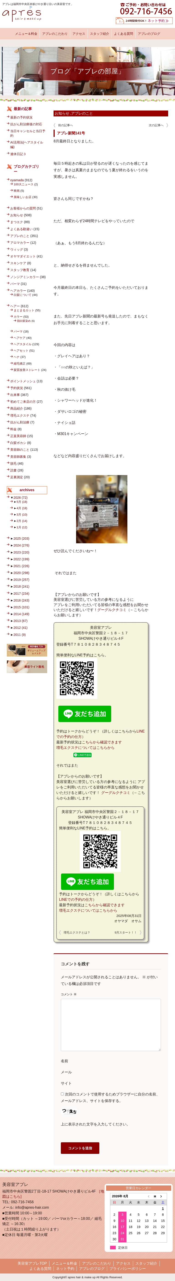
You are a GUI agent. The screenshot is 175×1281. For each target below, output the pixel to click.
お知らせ (62, 113)
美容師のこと (19, 449)
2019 (21, 579)
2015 (21, 607)
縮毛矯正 (20, 363)
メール (66, 1072)
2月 (22, 521)
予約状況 (16, 388)
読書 (13, 470)
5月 (22, 501)
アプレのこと (82, 113)
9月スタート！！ (126, 932)
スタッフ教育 (19, 270)
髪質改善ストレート (27, 370)
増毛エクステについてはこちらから (85, 748)
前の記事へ (65, 125)
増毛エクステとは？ (77, 932)
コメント (69, 994)
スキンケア (18, 263)
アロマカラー (19, 242)
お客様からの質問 (23, 208)
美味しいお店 (22, 197)
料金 (13, 429)
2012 (20, 627)
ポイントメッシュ (23, 381)
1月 (22, 527)
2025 (21, 538)
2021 (21, 566)
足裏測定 (16, 477)
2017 (21, 593)
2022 (21, 559)
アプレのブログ (149, 33)
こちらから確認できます (102, 742)
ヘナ (17, 357)
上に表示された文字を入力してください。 (95, 1124)
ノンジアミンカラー (24, 277)
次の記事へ (156, 125)
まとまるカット (24, 310)
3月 (22, 514)
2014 (21, 614)
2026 (20, 497)
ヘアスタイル (22, 344)
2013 (20, 621)
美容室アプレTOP (32, 1263)
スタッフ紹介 (99, 33)
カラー (18, 316)
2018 (21, 586)
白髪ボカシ (18, 443)
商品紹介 (16, 408)
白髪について (22, 295)
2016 (21, 600)
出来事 (15, 395)
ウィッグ (16, 249)
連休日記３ (18, 154)
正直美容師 (18, 436)
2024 (21, 545)
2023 (21, 552)
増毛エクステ (19, 415)
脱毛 (13, 463)
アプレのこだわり (55, 33)
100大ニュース (23, 184)
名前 (64, 1061)
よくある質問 (123, 33)
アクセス (78, 33)
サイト (66, 1083)
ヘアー (15, 306)
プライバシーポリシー (127, 1269)
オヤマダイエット (23, 256)
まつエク (16, 222)
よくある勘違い (21, 229)
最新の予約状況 (21, 117)
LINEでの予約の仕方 (76, 899)
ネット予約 (65, 1269)
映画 (17, 190)
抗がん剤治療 (19, 422)
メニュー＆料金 (26, 33)
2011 (19, 635)
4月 (22, 508)
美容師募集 (18, 456)
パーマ (15, 284)
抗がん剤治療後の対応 (26, 124)
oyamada (17, 180)
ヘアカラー (18, 290)
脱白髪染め (24, 320)
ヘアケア (20, 338)
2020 (21, 573)
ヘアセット (21, 350)
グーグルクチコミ (111, 610)
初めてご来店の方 (23, 401)
